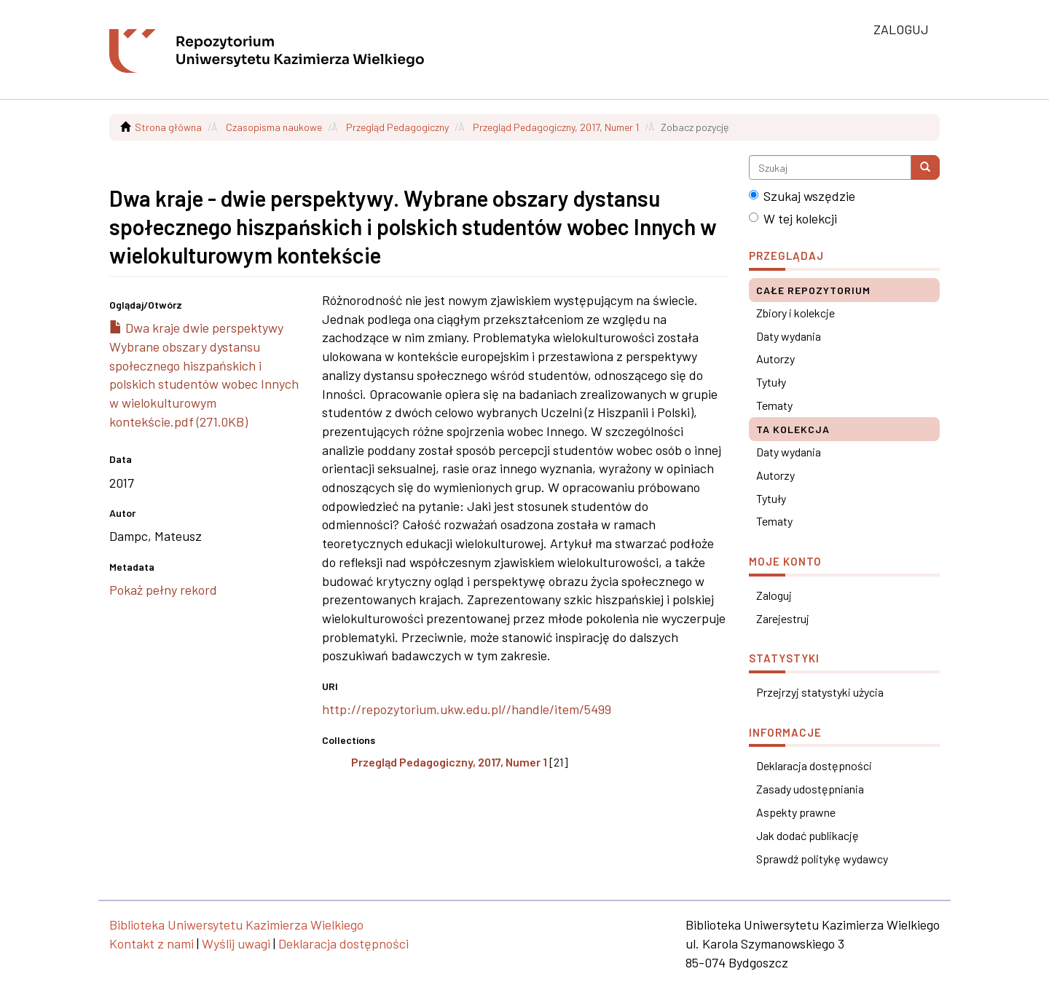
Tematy (774, 405)
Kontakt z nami (151, 943)
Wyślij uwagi (236, 943)
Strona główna (168, 127)
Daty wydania (788, 336)
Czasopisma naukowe (274, 127)
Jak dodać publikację (807, 835)
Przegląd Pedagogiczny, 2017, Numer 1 (556, 127)
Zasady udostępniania (810, 789)
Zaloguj (774, 595)
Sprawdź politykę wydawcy (822, 859)
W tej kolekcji (793, 218)
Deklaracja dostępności (814, 765)
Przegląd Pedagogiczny (397, 127)
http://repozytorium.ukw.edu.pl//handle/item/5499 (466, 709)
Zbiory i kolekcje (795, 313)
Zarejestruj (782, 618)
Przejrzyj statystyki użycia (820, 692)
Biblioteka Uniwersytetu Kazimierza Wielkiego (236, 924)
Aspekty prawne (796, 812)
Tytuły (771, 382)
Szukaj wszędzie (802, 196)
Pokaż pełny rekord (163, 590)
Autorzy (775, 358)
